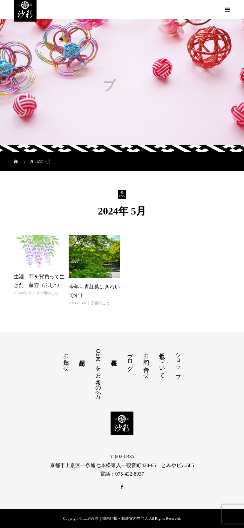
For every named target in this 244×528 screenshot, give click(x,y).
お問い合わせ (146, 362)
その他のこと (47, 293)
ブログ (130, 358)
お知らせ (66, 359)
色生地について (162, 362)
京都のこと (100, 303)
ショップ (178, 362)
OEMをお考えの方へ (98, 372)
